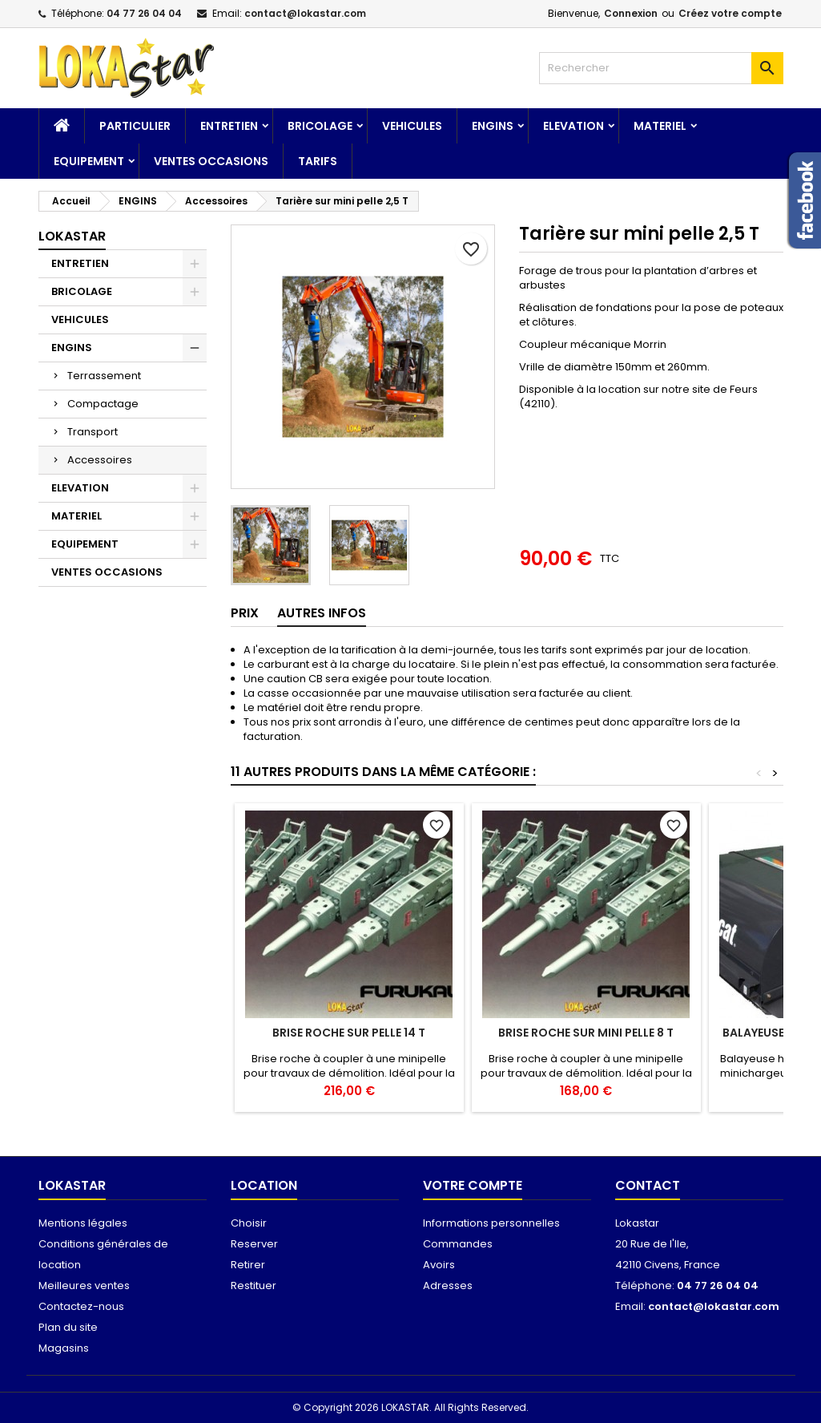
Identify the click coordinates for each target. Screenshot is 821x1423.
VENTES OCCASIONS (211, 161)
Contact (647, 1185)
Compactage (103, 403)
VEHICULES (412, 126)
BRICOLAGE (320, 126)
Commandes (458, 1243)
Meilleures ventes (84, 1285)
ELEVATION (573, 126)
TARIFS (317, 161)
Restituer (253, 1285)
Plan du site (68, 1327)
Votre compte (472, 1185)
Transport (92, 431)
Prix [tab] (245, 613)
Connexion (631, 13)
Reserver (254, 1243)
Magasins (63, 1348)
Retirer (248, 1264)
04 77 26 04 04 (144, 13)
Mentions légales (82, 1223)
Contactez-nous (81, 1306)
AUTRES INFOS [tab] (321, 613)
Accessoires (99, 459)
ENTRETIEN (229, 126)
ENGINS (492, 126)
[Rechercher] (661, 68)
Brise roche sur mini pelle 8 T (586, 1033)
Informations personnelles (491, 1223)
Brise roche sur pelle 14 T (348, 1033)
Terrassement (104, 375)
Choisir (249, 1223)
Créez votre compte (730, 13)
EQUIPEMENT (89, 161)
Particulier (135, 126)
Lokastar (72, 236)
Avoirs (439, 1264)
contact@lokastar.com (305, 13)
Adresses (448, 1285)
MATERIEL (660, 126)
